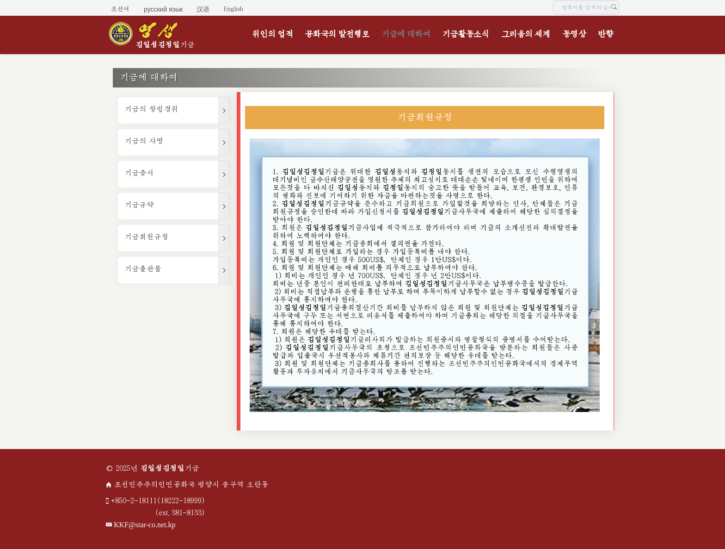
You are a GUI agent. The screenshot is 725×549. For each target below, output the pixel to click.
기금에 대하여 (405, 34)
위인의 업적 (272, 34)
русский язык (163, 9)
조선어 (120, 9)
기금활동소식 (465, 34)
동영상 (574, 34)
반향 (605, 34)
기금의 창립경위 (151, 109)
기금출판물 (142, 269)
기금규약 (139, 205)
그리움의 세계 (525, 34)
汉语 (203, 9)
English (233, 9)
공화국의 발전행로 (337, 34)
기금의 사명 (144, 141)
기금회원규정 (146, 237)
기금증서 (139, 173)
